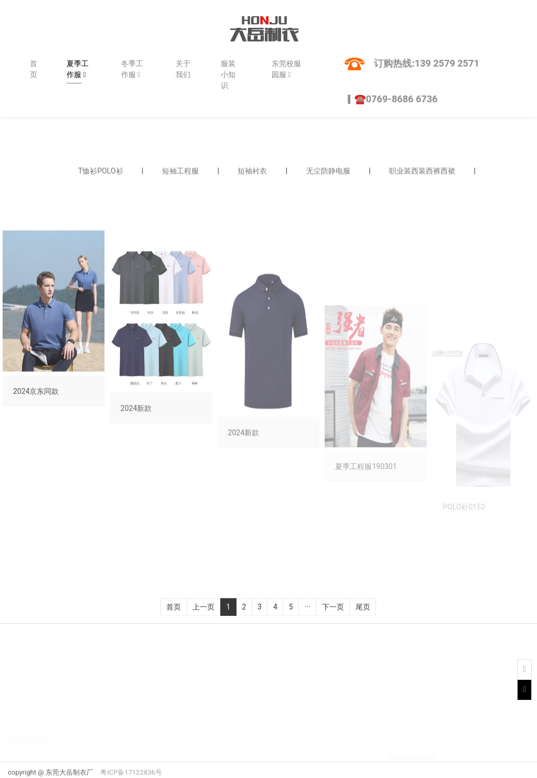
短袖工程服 (180, 172)
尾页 (363, 613)
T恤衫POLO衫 (100, 172)
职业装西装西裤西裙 (422, 172)
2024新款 (136, 473)
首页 (33, 69)
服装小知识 (228, 74)
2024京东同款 (36, 437)
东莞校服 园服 (286, 69)
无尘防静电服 (328, 172)
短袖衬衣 (252, 172)
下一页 (333, 613)
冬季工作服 (132, 69)
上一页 (203, 613)
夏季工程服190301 (365, 541)
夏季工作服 (78, 69)
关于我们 (183, 69)
